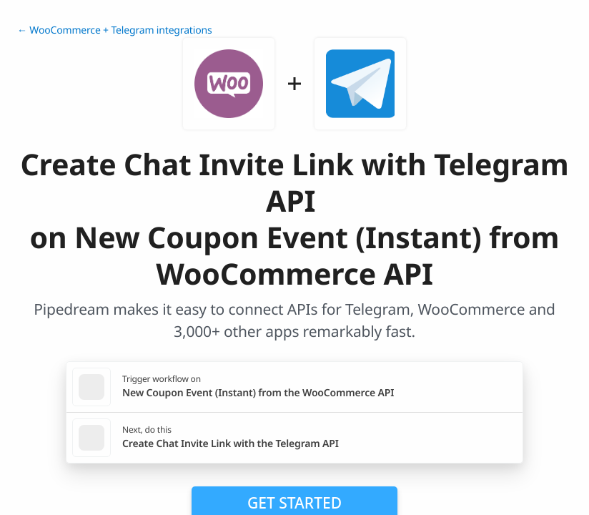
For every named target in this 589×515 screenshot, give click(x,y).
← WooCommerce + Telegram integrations (114, 30)
